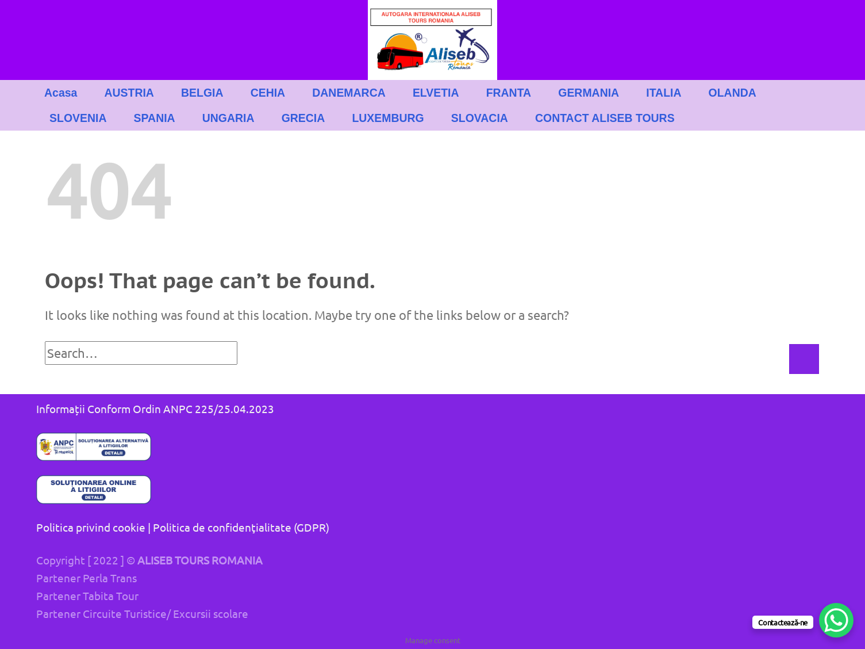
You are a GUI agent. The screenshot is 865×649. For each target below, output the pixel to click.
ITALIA (663, 92)
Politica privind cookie (90, 527)
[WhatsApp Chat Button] (836, 620)
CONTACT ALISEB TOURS (605, 118)
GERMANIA (588, 92)
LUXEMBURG (388, 118)
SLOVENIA (77, 118)
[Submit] (804, 359)
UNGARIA (228, 118)
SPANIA (154, 118)
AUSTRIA (129, 92)
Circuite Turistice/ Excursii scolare (165, 613)
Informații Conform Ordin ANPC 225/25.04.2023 (155, 408)
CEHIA (268, 92)
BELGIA (202, 92)
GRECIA (303, 118)
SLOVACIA (479, 118)
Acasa (60, 92)
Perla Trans (110, 578)
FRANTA (508, 92)
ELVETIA (436, 92)
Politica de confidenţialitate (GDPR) (241, 527)
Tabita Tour (111, 595)
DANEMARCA (348, 92)
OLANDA (732, 92)
